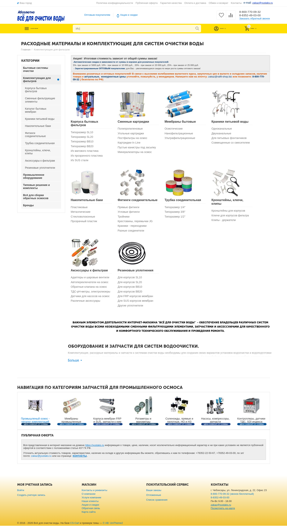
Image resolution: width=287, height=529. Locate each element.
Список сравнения (157, 503)
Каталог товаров (45, 28)
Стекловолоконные (83, 218)
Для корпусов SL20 (130, 284)
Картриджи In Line (130, 143)
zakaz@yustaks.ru (41, 459)
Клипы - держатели (224, 221)
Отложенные (153, 498)
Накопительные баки (87, 201)
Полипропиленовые (131, 128)
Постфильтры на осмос (133, 138)
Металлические (81, 213)
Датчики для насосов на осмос (91, 302)
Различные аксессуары (86, 307)
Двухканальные (222, 133)
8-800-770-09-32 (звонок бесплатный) (232, 497)
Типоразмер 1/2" (175, 218)
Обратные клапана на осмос (90, 289)
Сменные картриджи (133, 121)
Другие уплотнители (131, 308)
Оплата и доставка (195, 3)
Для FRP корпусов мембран (136, 299)
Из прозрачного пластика (87, 156)
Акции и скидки (129, 14)
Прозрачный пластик (85, 223)
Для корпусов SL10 (130, 279)
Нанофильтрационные (180, 133)
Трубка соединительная (183, 201)
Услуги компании (91, 500)
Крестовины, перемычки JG (136, 223)
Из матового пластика (85, 151)
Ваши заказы (153, 493)
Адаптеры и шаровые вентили (91, 279)
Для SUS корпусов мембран (136, 304)
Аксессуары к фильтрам (89, 272)
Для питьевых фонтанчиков (230, 138)
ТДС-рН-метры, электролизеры (81, 295)
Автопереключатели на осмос (90, 284)
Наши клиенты (90, 504)
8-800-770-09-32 (252, 12)
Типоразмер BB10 (83, 142)
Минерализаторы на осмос (136, 152)
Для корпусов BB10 (131, 289)
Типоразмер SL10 (82, 132)
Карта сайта (89, 515)
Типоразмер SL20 (82, 137)
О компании (89, 497)
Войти (20, 493)
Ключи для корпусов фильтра (231, 216)
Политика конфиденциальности (114, 3)
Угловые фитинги (129, 213)
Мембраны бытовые (180, 121)
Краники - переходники (133, 227)
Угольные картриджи (131, 133)
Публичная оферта (147, 3)
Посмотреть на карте (223, 511)
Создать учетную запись (31, 498)
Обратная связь (91, 511)
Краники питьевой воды (230, 121)
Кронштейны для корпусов (229, 212)
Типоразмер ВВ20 (83, 146)
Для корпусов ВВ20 (131, 294)
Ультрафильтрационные (181, 138)
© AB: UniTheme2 (113, 526)
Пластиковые (80, 208)
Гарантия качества (171, 3)
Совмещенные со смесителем (232, 143)
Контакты (236, 3)
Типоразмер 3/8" (175, 213)
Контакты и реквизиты (94, 493)
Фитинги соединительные (138, 201)
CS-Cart (74, 526)
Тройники (124, 218)
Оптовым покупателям (97, 14)
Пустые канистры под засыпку (138, 148)
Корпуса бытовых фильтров (84, 123)
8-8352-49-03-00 (252, 15)
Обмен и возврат (218, 3)
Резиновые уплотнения (136, 272)
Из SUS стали (80, 161)
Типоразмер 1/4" (175, 208)
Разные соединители (132, 232)
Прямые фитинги (129, 208)
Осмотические (174, 128)
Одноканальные (222, 128)
